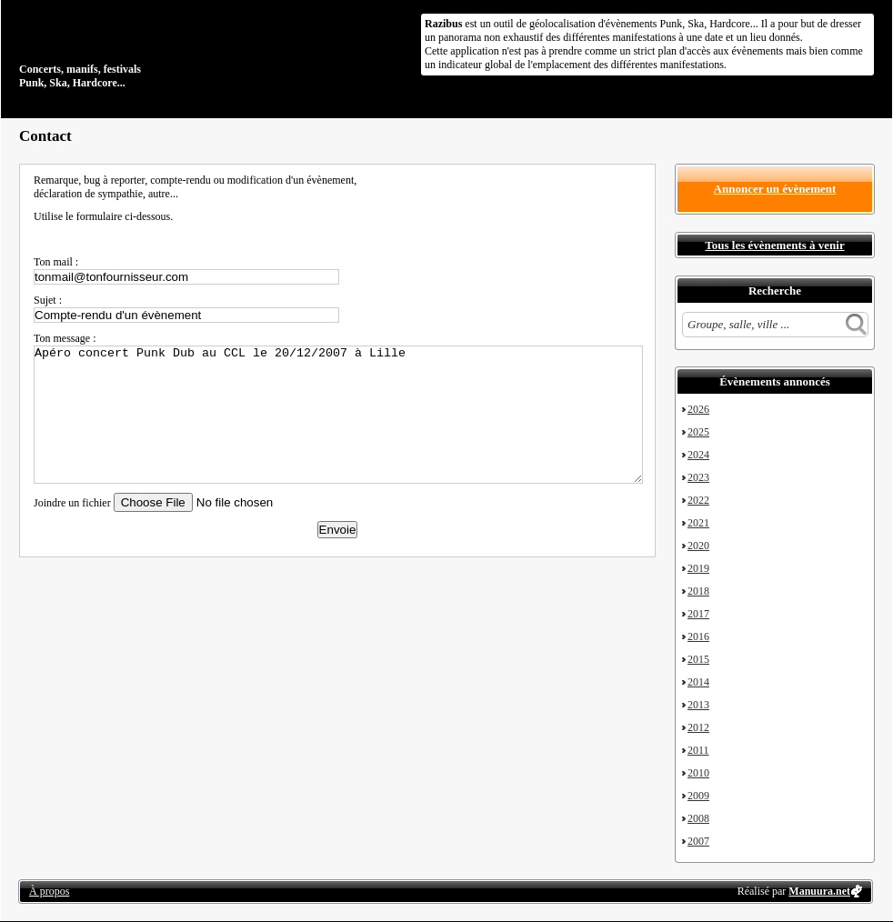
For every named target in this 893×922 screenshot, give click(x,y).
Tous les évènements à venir (774, 245)
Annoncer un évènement (775, 188)
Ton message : (64, 338)
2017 (698, 613)
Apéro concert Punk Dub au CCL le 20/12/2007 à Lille (338, 415)
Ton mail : (56, 262)
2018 (698, 591)
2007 (698, 841)
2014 (698, 682)
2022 (698, 500)
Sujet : (48, 300)
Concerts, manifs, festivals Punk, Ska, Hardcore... (137, 49)
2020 (698, 545)
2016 (698, 636)
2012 (698, 727)
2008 (698, 818)
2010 (698, 773)
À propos (49, 891)
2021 (698, 522)
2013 (698, 704)
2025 (698, 432)
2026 (698, 409)
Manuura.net (819, 891)
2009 (698, 795)
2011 (698, 750)
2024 (698, 454)
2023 (698, 477)
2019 (698, 568)
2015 (698, 659)
